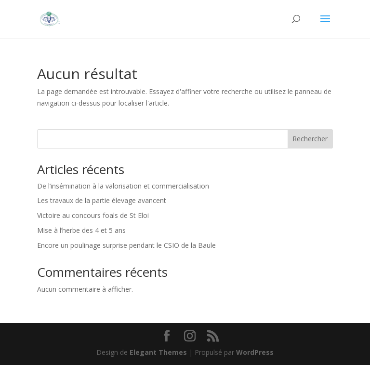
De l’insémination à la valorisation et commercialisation (123, 185)
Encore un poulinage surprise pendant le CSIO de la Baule (126, 245)
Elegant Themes (158, 352)
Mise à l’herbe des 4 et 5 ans (81, 230)
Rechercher (310, 138)
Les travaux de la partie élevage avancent (101, 200)
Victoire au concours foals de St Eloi (93, 215)
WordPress (255, 352)
